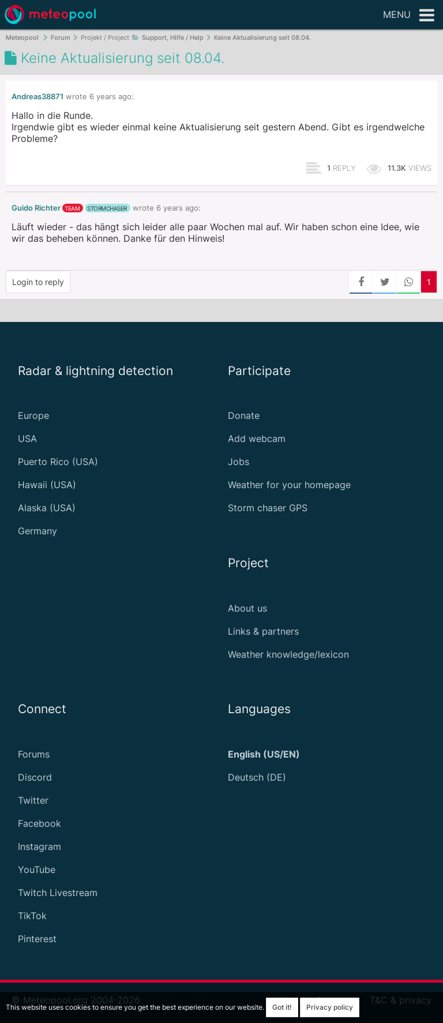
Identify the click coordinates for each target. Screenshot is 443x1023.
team (72, 208)
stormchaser (107, 208)
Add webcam (257, 438)
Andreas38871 (37, 96)
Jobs (238, 461)
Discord (35, 777)
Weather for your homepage (289, 484)
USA (27, 438)
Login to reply (38, 282)
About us (247, 608)
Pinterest (37, 939)
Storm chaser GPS (267, 508)
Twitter (33, 800)
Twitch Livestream (57, 892)
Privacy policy (329, 1007)
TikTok (32, 915)
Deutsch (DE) (257, 777)
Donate (244, 415)
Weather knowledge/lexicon (288, 654)
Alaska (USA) (47, 508)
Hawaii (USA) (47, 484)
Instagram (39, 846)
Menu (408, 15)
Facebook (39, 823)
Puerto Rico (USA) (58, 461)
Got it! (282, 1007)
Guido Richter (36, 208)
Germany (37, 531)
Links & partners (263, 631)
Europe (33, 415)
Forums (34, 754)
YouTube (36, 869)
